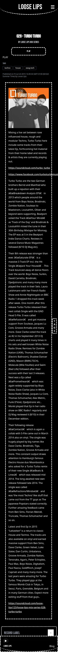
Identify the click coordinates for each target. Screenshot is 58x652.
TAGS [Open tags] (54, 326)
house (18, 68)
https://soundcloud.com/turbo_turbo (29, 167)
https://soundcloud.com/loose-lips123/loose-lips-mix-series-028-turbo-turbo (27, 607)
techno (8, 68)
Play (28, 51)
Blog (51, 646)
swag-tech (30, 68)
